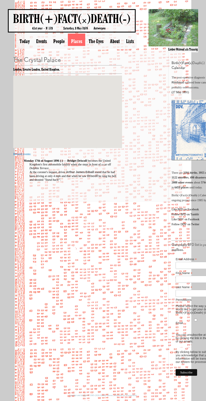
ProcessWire (131, 395)
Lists (130, 41)
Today (24, 41)
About (115, 41)
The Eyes (96, 41)
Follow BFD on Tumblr (185, 214)
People (59, 41)
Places (76, 41)
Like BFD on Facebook (185, 209)
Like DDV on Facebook (185, 219)
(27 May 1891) (180, 92)
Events (41, 41)
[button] (67, 108)
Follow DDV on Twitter (185, 224)
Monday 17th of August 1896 (41, 160)
